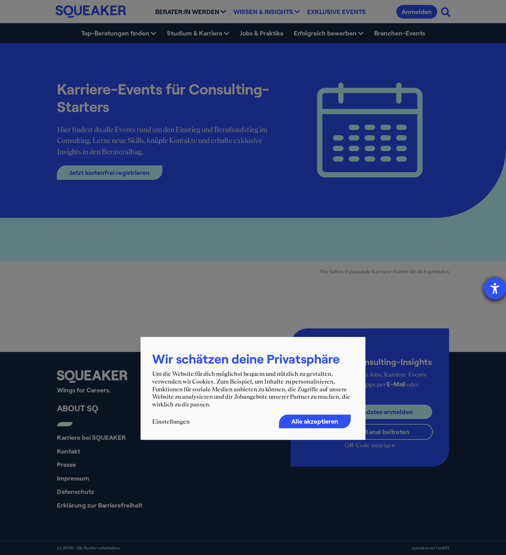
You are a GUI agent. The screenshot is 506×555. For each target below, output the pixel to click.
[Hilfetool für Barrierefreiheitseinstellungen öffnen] (495, 289)
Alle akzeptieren (314, 421)
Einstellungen (171, 421)
